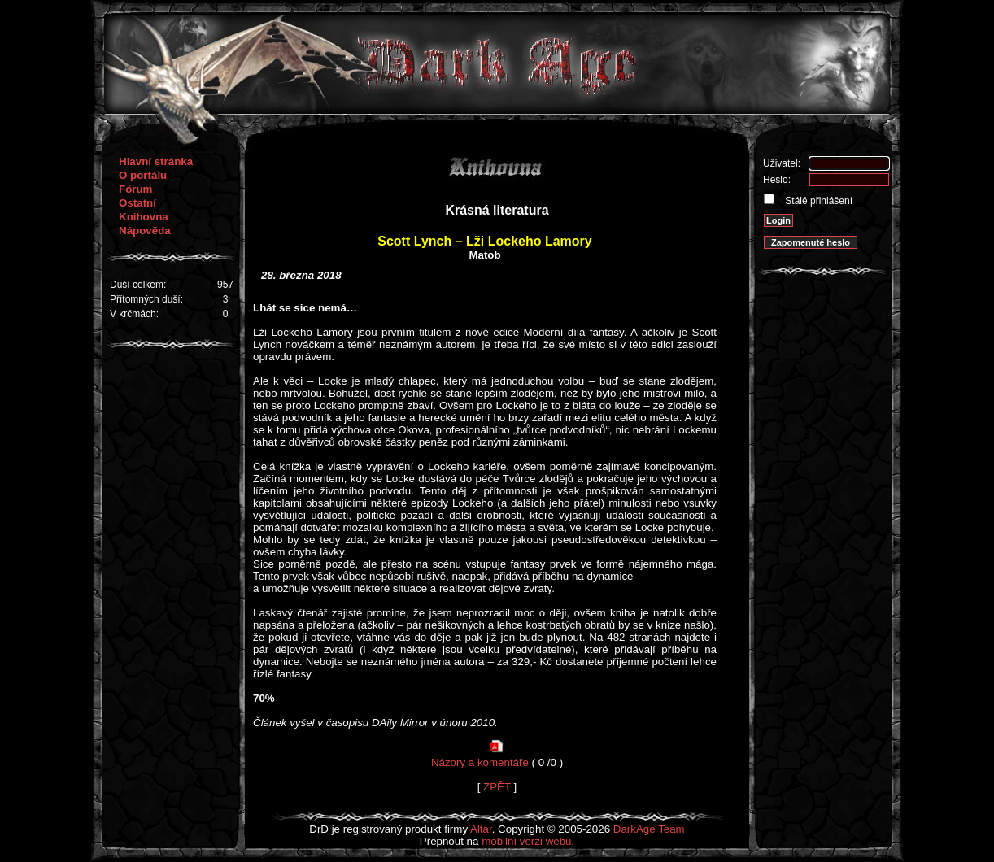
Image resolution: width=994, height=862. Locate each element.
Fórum (135, 189)
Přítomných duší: (146, 299)
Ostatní (137, 203)
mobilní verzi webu (526, 841)
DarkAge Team (649, 829)
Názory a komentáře (480, 762)
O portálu (143, 175)
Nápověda (145, 230)
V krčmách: (134, 314)
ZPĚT (497, 787)
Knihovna (143, 217)
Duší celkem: (138, 284)
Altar (481, 829)
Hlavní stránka (156, 161)
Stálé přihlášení (817, 201)
